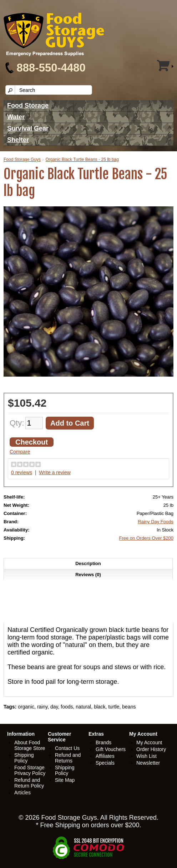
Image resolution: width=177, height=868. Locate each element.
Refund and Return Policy (29, 783)
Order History (151, 749)
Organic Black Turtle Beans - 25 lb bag (81, 159)
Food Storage (28, 105)
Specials (105, 763)
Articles (22, 792)
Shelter (18, 139)
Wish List (146, 756)
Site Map (65, 780)
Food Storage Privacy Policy (29, 770)
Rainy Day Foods (155, 521)
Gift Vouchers (111, 749)
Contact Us (67, 748)
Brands (103, 742)
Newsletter (148, 763)
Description (88, 563)
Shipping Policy (24, 758)
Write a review (54, 472)
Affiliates (105, 756)
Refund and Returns (68, 758)
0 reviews (21, 472)
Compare (20, 452)
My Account (149, 742)
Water (16, 117)
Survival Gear (28, 128)
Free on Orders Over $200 (146, 538)
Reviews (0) (88, 574)
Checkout (31, 442)
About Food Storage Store (29, 745)
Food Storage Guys (22, 159)
